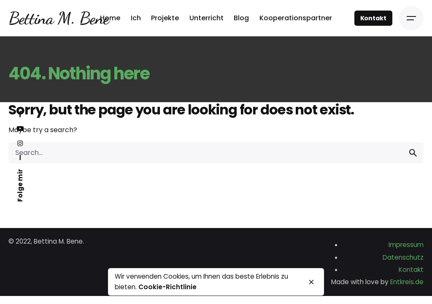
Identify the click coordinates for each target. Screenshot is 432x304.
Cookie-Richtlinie (167, 286)
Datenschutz (403, 257)
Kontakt (373, 18)
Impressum (406, 244)
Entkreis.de (407, 281)
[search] (413, 152)
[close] (311, 282)
